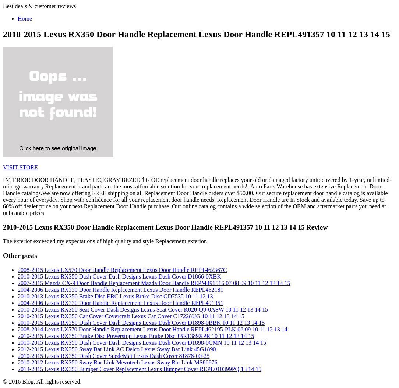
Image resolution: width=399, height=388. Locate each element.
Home (25, 18)
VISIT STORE (20, 167)
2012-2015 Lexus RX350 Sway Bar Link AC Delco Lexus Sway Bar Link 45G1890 (117, 349)
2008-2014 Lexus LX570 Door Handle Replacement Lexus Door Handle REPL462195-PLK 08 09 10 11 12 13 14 (152, 329)
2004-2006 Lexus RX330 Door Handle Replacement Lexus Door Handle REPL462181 (120, 290)
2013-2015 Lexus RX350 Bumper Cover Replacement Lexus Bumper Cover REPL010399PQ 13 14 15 (139, 369)
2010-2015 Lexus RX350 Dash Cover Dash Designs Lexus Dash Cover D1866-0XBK (119, 276)
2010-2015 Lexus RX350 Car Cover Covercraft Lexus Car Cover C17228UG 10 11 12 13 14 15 (131, 316)
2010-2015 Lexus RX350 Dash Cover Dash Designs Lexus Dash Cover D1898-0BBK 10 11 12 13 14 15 (141, 323)
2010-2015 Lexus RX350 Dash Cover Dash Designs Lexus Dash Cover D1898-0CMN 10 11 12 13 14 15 (142, 343)
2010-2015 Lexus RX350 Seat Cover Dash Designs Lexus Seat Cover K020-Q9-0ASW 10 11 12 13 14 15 (143, 309)
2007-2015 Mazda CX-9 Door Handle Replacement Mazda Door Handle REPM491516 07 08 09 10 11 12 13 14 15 (154, 283)
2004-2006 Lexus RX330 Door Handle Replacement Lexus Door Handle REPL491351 (120, 303)
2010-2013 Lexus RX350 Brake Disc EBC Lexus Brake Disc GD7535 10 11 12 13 (115, 296)
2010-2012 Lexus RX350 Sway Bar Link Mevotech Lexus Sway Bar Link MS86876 (118, 362)
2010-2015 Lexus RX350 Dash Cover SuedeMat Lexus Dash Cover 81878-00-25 (113, 356)
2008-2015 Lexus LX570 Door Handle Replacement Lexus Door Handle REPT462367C (122, 270)
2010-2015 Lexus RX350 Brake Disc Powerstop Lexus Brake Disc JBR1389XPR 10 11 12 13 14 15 (136, 336)
